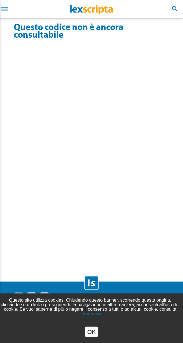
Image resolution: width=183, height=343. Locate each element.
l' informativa (90, 313)
